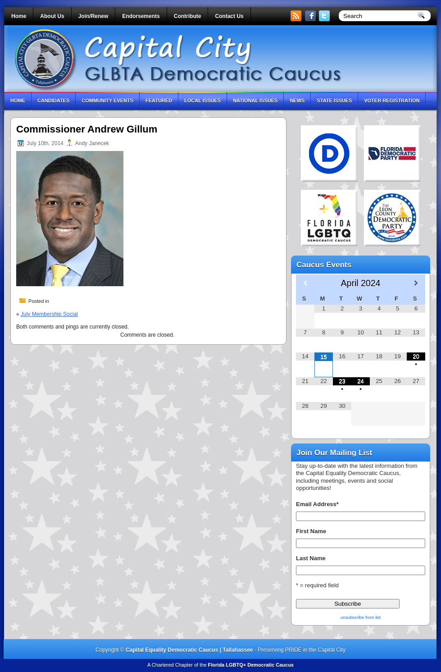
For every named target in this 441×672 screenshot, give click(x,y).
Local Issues (202, 100)
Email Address (317, 504)
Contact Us (229, 16)
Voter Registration (391, 100)
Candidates (53, 100)
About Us (52, 16)
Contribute (187, 16)
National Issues (255, 100)
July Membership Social (49, 314)
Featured (158, 100)
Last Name (311, 558)
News (297, 100)
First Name (311, 531)
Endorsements (140, 16)
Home (18, 16)
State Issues (334, 100)
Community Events (107, 100)
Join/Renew (93, 16)
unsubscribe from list (361, 617)
